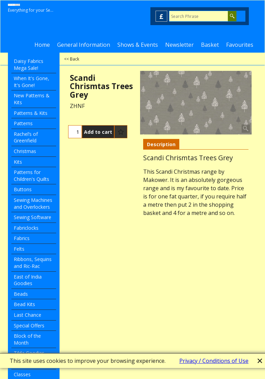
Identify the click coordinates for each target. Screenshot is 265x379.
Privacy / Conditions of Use (213, 361)
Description (161, 144)
